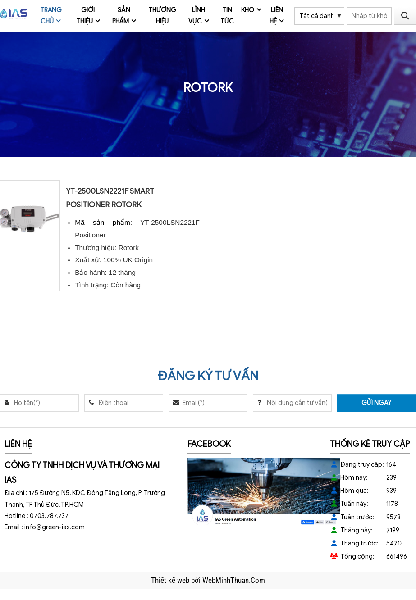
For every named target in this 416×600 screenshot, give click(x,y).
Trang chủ (51, 15)
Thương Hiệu (162, 15)
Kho (247, 10)
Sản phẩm (121, 15)
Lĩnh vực (197, 15)
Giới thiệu (85, 15)
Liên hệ (276, 15)
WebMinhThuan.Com (233, 580)
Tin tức (227, 15)
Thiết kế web (171, 580)
